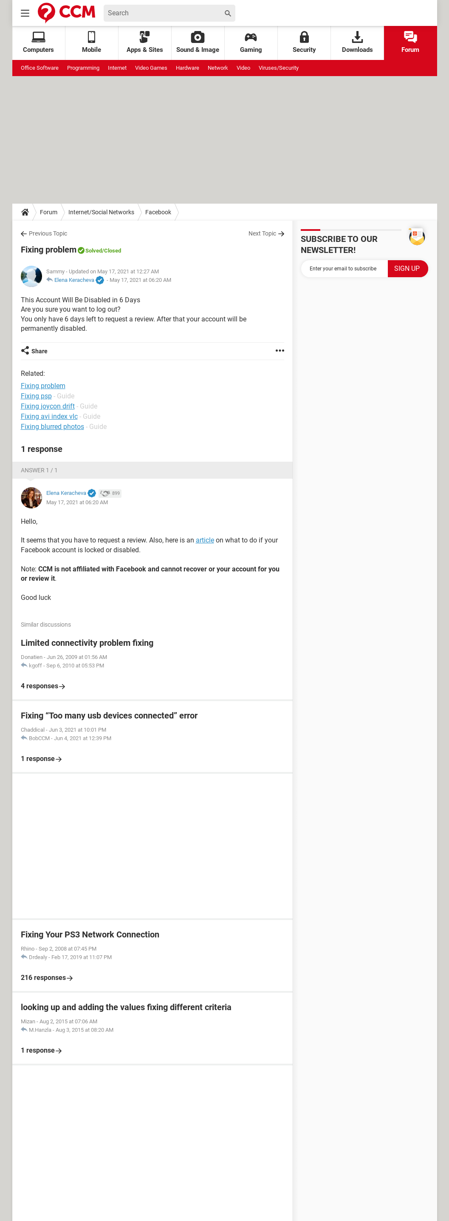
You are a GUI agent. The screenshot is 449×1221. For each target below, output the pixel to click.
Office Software (40, 68)
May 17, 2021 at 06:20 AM (140, 280)
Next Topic (262, 233)
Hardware (187, 68)
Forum (410, 42)
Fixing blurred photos (52, 427)
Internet (117, 68)
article (205, 540)
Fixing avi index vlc (49, 416)
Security (304, 42)
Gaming (251, 42)
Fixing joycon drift (48, 406)
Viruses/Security (279, 68)
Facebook (158, 212)
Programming (83, 68)
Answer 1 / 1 (39, 470)
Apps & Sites (145, 42)
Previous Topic (48, 233)
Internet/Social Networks (101, 212)
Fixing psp (36, 396)
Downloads (357, 42)
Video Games (151, 68)
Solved (93, 250)
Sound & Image (197, 42)
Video (243, 68)
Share (39, 351)
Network (218, 68)
